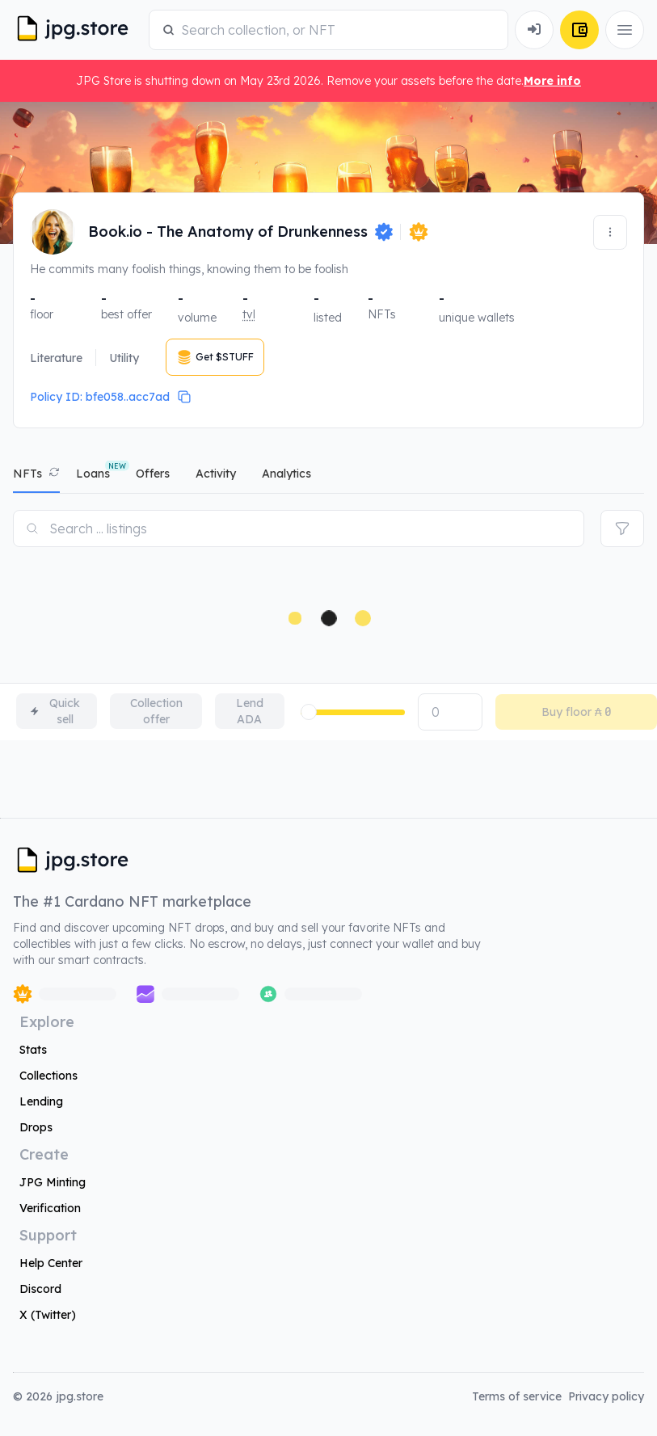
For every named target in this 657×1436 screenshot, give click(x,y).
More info (552, 81)
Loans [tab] (93, 473)
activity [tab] (216, 473)
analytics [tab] (286, 473)
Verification (50, 1208)
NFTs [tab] (27, 473)
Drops (36, 1127)
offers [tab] (153, 473)
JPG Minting (52, 1182)
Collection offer (156, 711)
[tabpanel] (328, 617)
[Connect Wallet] (534, 30)
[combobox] (338, 30)
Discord (40, 1289)
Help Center (50, 1263)
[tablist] (328, 477)
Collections (48, 1075)
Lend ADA (249, 711)
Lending (41, 1101)
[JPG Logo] (77, 30)
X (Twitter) (47, 1315)
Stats (33, 1049)
